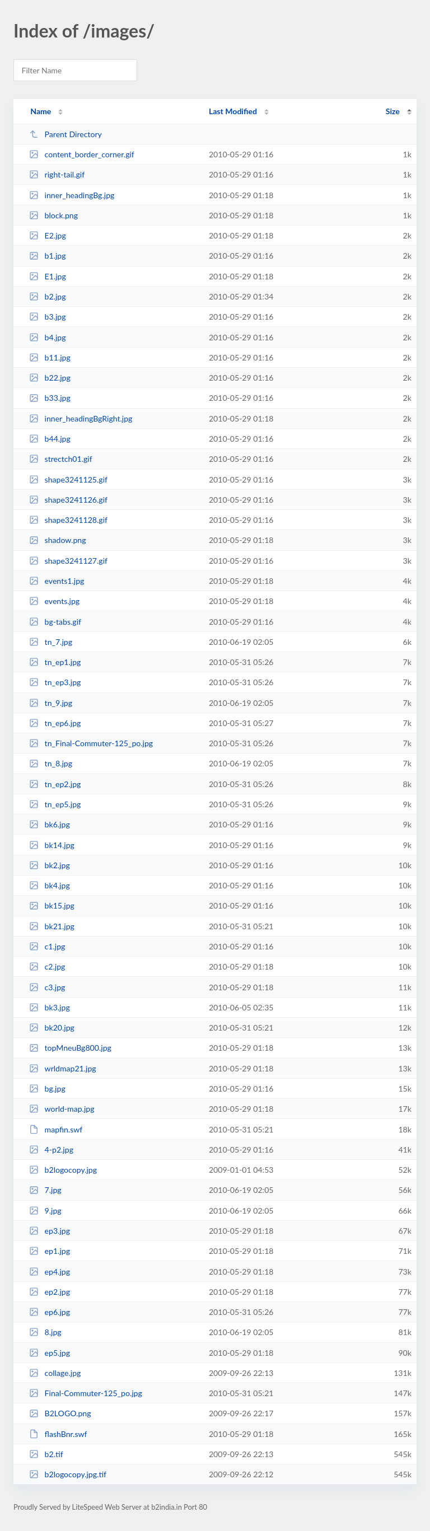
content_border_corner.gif (81, 154)
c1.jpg (47, 946)
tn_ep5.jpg (55, 804)
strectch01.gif (60, 458)
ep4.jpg (49, 1271)
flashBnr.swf (58, 1434)
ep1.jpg (49, 1251)
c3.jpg (47, 987)
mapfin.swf (55, 1129)
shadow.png (57, 540)
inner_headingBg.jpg (71, 195)
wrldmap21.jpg (62, 1068)
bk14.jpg (51, 845)
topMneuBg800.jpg (70, 1047)
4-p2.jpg (51, 1149)
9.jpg (45, 1210)
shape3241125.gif (68, 479)
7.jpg (45, 1190)
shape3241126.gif (68, 499)
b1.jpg (47, 255)
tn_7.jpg (50, 642)
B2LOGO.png (60, 1413)
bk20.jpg (51, 1027)
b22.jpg (50, 377)
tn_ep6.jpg (55, 723)
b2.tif (46, 1454)
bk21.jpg (51, 926)
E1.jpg (47, 276)
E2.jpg (47, 235)
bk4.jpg (49, 885)
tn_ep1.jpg (55, 662)
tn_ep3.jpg (55, 682)
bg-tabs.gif (55, 621)
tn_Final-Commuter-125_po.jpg (91, 743)
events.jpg (54, 601)
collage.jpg (55, 1373)
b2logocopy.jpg (63, 1169)
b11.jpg (50, 357)
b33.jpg (50, 397)
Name (40, 111)
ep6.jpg (49, 1312)
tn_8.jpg (50, 763)
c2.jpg (47, 966)
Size (393, 111)
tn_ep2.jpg (55, 784)
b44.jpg (50, 438)
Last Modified (233, 111)
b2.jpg (47, 296)
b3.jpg (47, 316)
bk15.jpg (51, 905)
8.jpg (45, 1332)
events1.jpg (56, 581)
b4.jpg (47, 337)
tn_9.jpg (50, 703)
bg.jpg (47, 1088)
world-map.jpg (61, 1108)
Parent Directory (65, 134)
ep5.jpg (49, 1352)
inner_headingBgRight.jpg (80, 418)
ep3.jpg (49, 1230)
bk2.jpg (49, 865)
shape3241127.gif (68, 560)
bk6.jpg (49, 824)
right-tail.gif (57, 174)
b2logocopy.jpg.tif (67, 1474)
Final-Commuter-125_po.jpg (85, 1393)
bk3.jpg (49, 1007)
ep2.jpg (49, 1291)
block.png (53, 215)
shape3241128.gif (68, 520)
